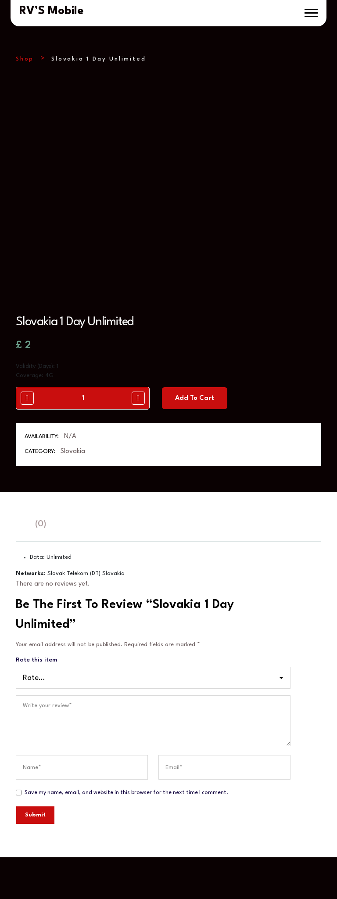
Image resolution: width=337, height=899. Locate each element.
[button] (311, 13)
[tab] (20, 524)
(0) (40, 524)
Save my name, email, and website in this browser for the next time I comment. (126, 792)
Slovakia (73, 451)
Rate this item (36, 660)
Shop (25, 59)
